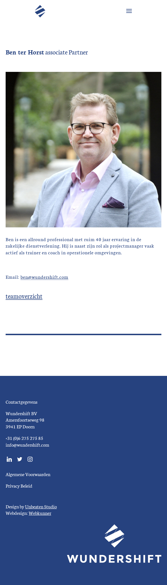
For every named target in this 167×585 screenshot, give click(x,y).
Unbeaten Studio (41, 506)
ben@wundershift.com (44, 276)
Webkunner (40, 512)
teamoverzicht (24, 295)
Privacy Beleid (19, 485)
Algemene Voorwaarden (28, 474)
